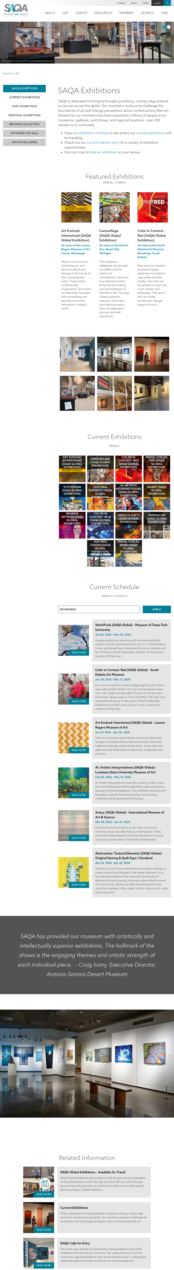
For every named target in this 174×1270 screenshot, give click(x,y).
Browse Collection (24, 124)
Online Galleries (24, 142)
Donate (147, 13)
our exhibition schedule (87, 131)
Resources (103, 13)
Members (126, 13)
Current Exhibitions (24, 97)
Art (66, 13)
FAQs (145, 2)
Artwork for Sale (24, 133)
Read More (79, 648)
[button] (77, 351)
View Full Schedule (114, 592)
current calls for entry (99, 140)
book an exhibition (100, 149)
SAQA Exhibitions (24, 88)
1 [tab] (163, 27)
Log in (158, 2)
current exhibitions (141, 131)
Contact (121, 2)
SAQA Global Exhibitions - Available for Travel (92, 1163)
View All (114, 442)
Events (81, 13)
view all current (114, 179)
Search (167, 3)
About (50, 13)
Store (134, 2)
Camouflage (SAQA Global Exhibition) (110, 232)
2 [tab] (168, 27)
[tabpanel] (87, 43)
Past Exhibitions (24, 106)
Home (7, 73)
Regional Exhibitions (25, 115)
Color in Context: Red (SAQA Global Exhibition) (151, 232)
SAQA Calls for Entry (74, 1234)
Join (164, 13)
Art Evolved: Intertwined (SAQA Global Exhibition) (76, 232)
